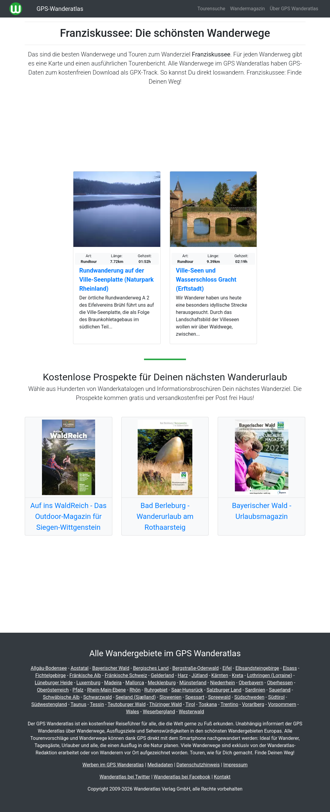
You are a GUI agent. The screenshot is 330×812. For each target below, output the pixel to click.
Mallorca (134, 683)
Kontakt (222, 777)
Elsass (290, 668)
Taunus (78, 704)
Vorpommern (282, 704)
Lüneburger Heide (54, 683)
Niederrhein (222, 683)
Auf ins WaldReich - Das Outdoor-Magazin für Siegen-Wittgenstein (68, 516)
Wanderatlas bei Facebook (182, 777)
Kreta (237, 675)
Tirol (190, 704)
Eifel (227, 668)
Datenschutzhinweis (197, 765)
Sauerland (279, 690)
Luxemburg (88, 683)
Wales (132, 711)
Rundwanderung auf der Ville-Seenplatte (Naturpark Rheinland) (116, 279)
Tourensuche (211, 8)
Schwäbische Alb (61, 697)
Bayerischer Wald (110, 668)
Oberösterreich (53, 690)
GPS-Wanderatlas (60, 8)
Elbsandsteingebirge (257, 668)
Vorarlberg (253, 704)
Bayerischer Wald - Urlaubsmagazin (261, 511)
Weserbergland (159, 711)
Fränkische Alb (85, 675)
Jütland (199, 675)
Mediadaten (160, 765)
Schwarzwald (97, 697)
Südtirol (276, 697)
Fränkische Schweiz (126, 675)
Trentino (229, 704)
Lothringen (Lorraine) (269, 675)
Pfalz (77, 690)
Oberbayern (251, 683)
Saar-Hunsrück (187, 690)
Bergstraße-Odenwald (195, 668)
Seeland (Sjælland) (136, 697)
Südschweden (249, 697)
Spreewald (219, 697)
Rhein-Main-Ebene (106, 690)
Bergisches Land (151, 668)
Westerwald (191, 711)
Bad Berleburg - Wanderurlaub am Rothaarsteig (165, 516)
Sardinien (255, 690)
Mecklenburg (161, 683)
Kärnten (219, 675)
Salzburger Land (224, 690)
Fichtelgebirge (50, 675)
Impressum (235, 765)
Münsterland (192, 683)
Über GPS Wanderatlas (294, 8)
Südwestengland (49, 704)
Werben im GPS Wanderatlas (113, 765)
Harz (183, 675)
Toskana (208, 704)
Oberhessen (280, 683)
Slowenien (170, 697)
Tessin (97, 704)
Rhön (135, 690)
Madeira (113, 683)
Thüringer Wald (165, 704)
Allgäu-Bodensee (48, 668)
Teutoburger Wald (127, 704)
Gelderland (162, 675)
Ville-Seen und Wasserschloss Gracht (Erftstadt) (206, 279)
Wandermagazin (247, 8)
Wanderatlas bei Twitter (125, 777)
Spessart (194, 697)
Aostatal (80, 668)
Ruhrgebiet (156, 690)
